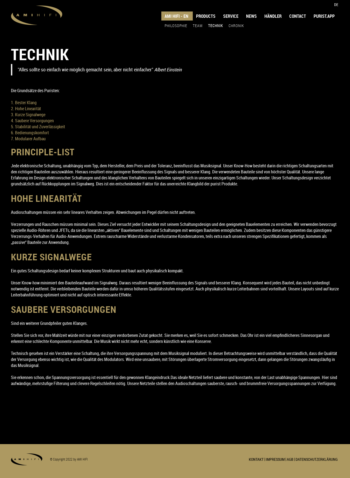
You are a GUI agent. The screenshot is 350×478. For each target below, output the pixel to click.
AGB (290, 459)
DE (336, 4)
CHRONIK (236, 25)
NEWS (251, 16)
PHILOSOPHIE (176, 25)
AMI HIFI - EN (176, 16)
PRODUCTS (205, 16)
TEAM (198, 25)
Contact (297, 16)
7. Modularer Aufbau (28, 139)
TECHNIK (215, 25)
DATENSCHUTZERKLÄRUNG (317, 459)
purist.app (324, 16)
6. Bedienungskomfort (30, 133)
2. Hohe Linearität (26, 109)
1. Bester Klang (24, 103)
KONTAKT (256, 459)
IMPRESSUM (275, 459)
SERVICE (230, 16)
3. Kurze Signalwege (28, 115)
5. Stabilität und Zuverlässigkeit (38, 127)
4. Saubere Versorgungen (32, 121)
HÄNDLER (273, 16)
